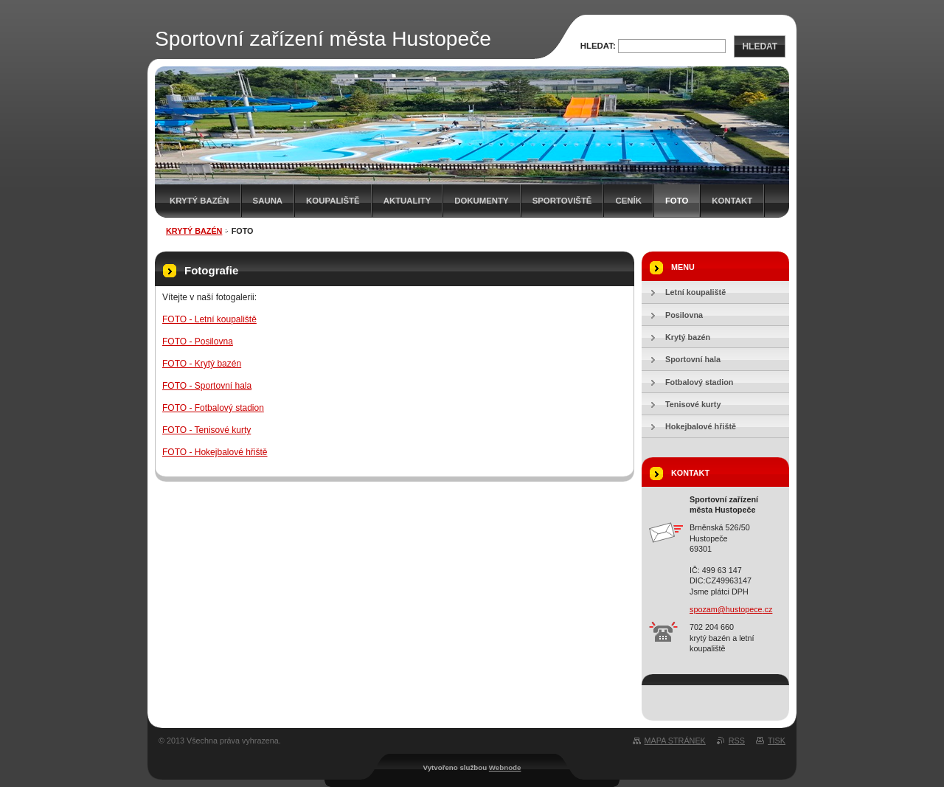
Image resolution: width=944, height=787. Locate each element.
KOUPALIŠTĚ (333, 200)
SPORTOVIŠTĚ (562, 200)
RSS (737, 740)
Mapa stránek (675, 740)
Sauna (268, 200)
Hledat (759, 46)
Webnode (505, 767)
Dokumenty (481, 200)
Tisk (776, 740)
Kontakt (732, 200)
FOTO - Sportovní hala (206, 386)
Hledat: (598, 45)
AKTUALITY (407, 200)
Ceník (628, 200)
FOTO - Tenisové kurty (206, 430)
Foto (676, 200)
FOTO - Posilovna (197, 341)
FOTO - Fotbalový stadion (213, 408)
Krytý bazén (199, 200)
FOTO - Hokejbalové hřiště (215, 452)
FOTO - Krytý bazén (201, 363)
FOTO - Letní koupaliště (209, 319)
